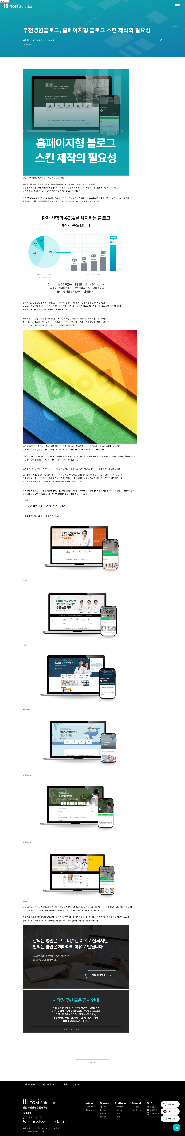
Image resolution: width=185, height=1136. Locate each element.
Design (103, 1117)
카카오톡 (153, 1110)
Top (177, 1127)
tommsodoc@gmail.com (45, 1121)
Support (136, 1103)
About (90, 1103)
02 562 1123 (32, 1118)
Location (90, 1110)
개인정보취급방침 (49, 1084)
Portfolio (120, 1103)
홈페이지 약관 (29, 1084)
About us (90, 1107)
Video (117, 1117)
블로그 (153, 1107)
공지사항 (135, 1107)
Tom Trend (136, 1110)
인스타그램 (154, 1113)
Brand (103, 1110)
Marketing (104, 1113)
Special (103, 1107)
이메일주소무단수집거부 (73, 1084)
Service (104, 1103)
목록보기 (93, 1062)
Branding (119, 1107)
